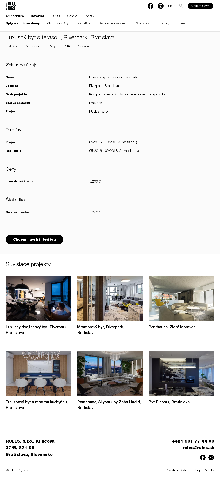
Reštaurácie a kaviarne (112, 23)
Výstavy (165, 23)
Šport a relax (143, 23)
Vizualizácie (33, 46)
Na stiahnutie (85, 46)
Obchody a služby (57, 23)
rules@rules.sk (198, 448)
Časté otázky (177, 470)
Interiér (37, 16)
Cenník (72, 16)
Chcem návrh (200, 5)
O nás (55, 16)
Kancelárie (84, 23)
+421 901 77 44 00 (193, 442)
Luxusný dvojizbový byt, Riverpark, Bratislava (36, 330)
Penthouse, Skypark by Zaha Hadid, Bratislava (109, 405)
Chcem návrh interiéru (34, 239)
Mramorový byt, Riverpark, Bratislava (100, 330)
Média (209, 470)
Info (67, 46)
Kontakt (90, 16)
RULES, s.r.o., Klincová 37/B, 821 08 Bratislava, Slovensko (30, 448)
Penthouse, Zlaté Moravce (172, 327)
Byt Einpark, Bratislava (169, 402)
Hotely (181, 23)
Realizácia (11, 46)
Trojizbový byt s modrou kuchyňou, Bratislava (37, 405)
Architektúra (15, 16)
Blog (196, 470)
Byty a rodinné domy (23, 23)
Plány (52, 46)
